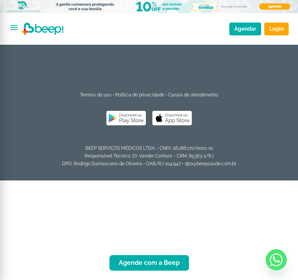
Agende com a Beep (149, 262)
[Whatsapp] (276, 259)
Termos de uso (95, 95)
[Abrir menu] (14, 27)
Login (276, 29)
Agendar (245, 29)
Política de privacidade (139, 95)
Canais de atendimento (193, 95)
